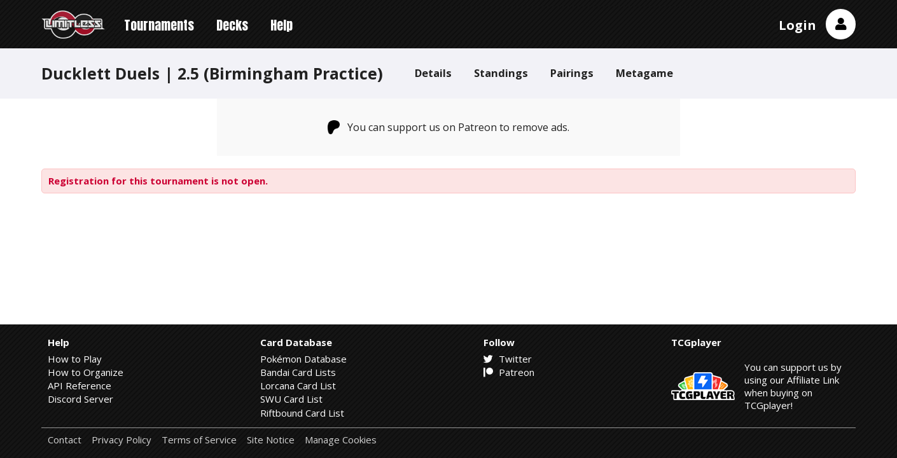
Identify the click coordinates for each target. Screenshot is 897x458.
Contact (64, 439)
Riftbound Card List (302, 412)
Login (797, 25)
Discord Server (80, 398)
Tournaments (159, 25)
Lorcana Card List (298, 385)
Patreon (508, 372)
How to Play (75, 358)
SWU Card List (291, 398)
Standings (501, 73)
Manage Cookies (341, 439)
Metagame (644, 73)
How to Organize (85, 372)
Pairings (572, 73)
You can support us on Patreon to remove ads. (449, 127)
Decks (232, 25)
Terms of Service (199, 439)
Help (281, 25)
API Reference (79, 385)
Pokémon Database (303, 358)
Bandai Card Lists (298, 372)
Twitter (507, 358)
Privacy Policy (121, 439)
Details (433, 73)
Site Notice (271, 439)
